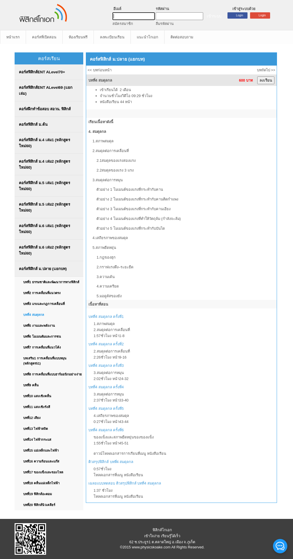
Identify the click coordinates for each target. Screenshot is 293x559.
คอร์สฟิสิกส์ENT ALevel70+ (42, 72)
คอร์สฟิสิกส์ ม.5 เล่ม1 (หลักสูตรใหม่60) (44, 186)
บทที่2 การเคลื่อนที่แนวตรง (41, 293)
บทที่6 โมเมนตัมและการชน (42, 336)
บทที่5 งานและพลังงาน (39, 325)
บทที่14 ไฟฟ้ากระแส (37, 439)
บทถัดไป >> (266, 70)
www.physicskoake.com (151, 547)
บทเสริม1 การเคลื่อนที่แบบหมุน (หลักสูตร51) (44, 361)
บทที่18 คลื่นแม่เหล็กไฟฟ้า (41, 483)
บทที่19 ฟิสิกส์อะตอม (37, 494)
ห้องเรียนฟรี (78, 37)
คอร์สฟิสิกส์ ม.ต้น (33, 124)
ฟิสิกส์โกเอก (162, 530)
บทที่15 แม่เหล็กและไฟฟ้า (41, 450)
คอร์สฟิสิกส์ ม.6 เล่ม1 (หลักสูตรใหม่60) (44, 229)
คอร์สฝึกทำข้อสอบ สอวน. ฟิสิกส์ (45, 109)
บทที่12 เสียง (32, 418)
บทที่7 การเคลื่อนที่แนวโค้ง (42, 347)
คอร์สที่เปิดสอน (44, 37)
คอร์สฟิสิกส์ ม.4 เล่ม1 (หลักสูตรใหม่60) (44, 143)
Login (262, 15)
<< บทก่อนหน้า (100, 70)
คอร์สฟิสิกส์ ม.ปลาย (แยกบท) (43, 269)
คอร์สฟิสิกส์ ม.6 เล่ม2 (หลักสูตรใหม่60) (44, 250)
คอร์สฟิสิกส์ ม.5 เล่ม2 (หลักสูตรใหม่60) (44, 207)
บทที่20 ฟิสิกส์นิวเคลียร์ (39, 505)
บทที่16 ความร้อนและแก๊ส (41, 461)
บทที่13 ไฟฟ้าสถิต (35, 428)
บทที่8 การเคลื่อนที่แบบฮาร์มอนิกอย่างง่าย (52, 374)
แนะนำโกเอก (147, 37)
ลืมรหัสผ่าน (165, 23)
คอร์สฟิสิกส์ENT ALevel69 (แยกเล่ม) (45, 90)
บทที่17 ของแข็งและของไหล (43, 472)
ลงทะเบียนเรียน (112, 37)
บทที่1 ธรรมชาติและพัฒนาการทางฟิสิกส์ (51, 282)
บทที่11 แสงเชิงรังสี (36, 407)
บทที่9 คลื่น (30, 385)
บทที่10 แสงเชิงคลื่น (37, 396)
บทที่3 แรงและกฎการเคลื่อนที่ (43, 304)
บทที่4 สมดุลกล (33, 314)
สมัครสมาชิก (122, 23)
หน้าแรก (13, 37)
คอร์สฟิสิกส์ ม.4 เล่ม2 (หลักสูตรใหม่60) (44, 164)
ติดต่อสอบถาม (182, 37)
